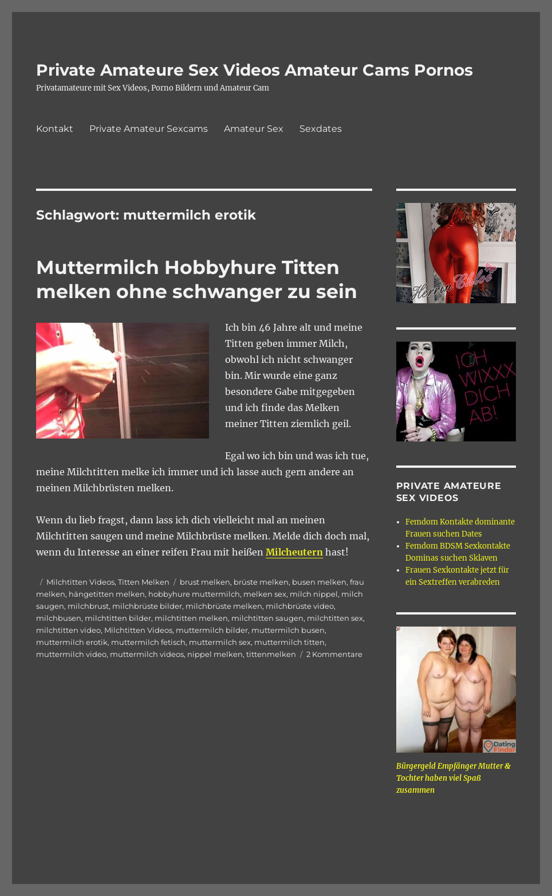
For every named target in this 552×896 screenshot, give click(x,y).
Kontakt (54, 128)
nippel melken (215, 654)
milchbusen (58, 618)
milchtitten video (68, 630)
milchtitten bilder (118, 618)
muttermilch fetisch (148, 642)
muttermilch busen (288, 630)
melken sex (264, 593)
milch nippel (314, 593)
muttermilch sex (220, 642)
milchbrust (88, 606)
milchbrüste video (300, 606)
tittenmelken (271, 654)
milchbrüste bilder (147, 606)
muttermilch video (71, 654)
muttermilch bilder (212, 630)
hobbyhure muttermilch (194, 593)
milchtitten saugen (267, 618)
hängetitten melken (107, 593)
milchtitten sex (335, 618)
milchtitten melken (191, 618)
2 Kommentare (334, 654)
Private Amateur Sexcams (148, 128)
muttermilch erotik (72, 642)
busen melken (319, 581)
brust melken (205, 581)
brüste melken (261, 581)
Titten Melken (143, 581)
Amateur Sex (253, 128)
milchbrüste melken (224, 606)
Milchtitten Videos (80, 581)
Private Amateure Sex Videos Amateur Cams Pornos (254, 70)
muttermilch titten (289, 642)
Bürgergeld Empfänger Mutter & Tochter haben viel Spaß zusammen (453, 778)
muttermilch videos (147, 654)
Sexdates (320, 128)
